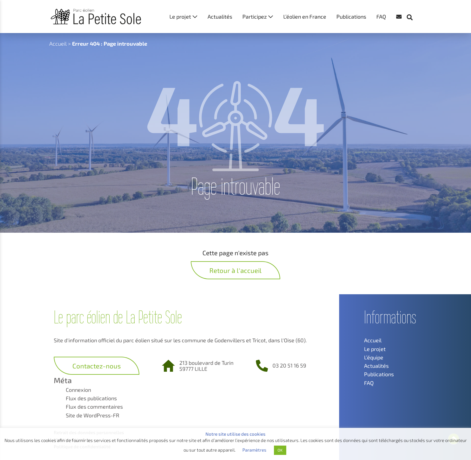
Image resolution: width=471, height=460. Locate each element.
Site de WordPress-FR (92, 415)
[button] (413, 6)
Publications (351, 16)
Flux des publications (91, 398)
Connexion (78, 389)
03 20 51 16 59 (289, 365)
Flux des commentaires (94, 406)
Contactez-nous (96, 366)
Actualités (220, 16)
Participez (254, 16)
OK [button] (280, 450)
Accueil (58, 43)
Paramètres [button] (254, 449)
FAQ (381, 16)
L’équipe (373, 357)
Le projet (180, 16)
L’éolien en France (304, 16)
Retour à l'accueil (235, 270)
